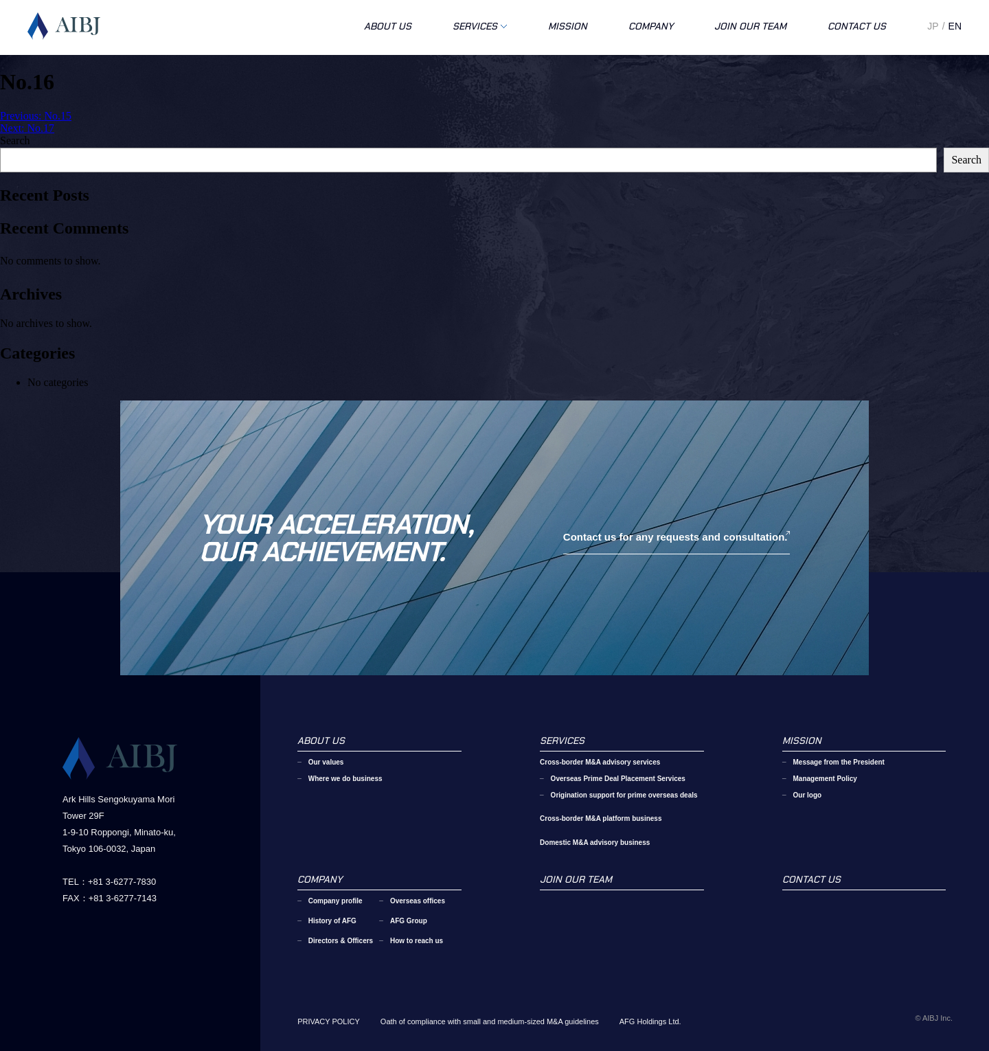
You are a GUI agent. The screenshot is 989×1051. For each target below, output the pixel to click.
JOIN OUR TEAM (750, 26)
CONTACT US (857, 26)
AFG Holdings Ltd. (650, 1021)
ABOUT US (387, 26)
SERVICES (475, 26)
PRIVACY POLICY (328, 1021)
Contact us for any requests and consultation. (675, 537)
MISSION (567, 26)
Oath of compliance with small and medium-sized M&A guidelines (489, 1021)
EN (955, 26)
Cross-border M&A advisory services (600, 762)
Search (15, 140)
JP (932, 26)
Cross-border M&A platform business (600, 818)
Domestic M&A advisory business (595, 842)
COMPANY (650, 26)
